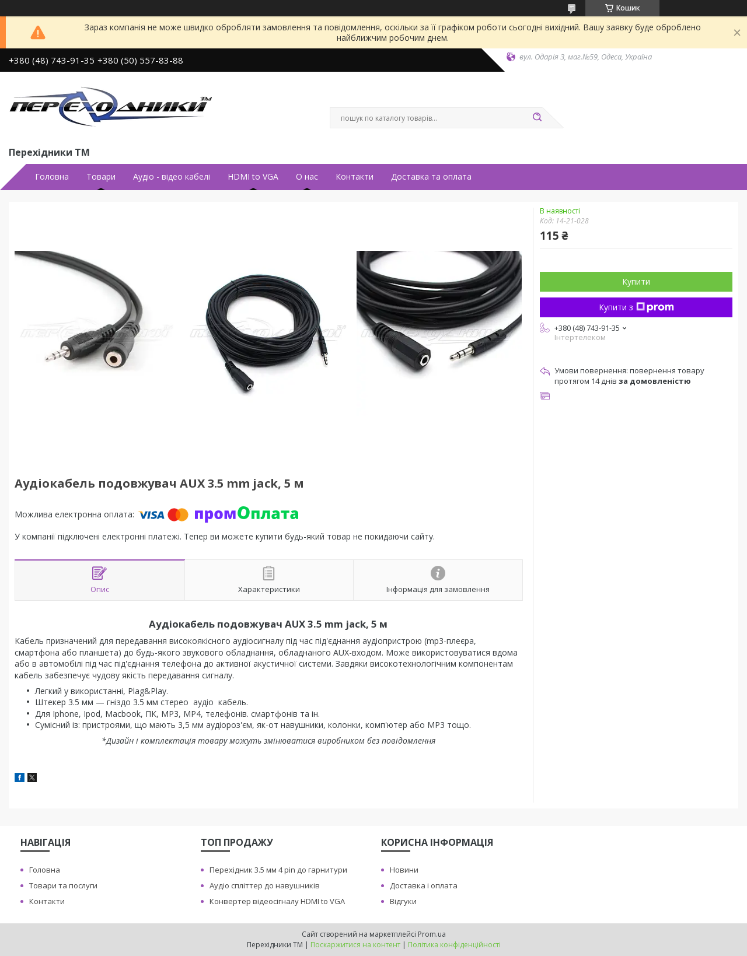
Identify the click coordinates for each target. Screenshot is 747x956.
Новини (404, 869)
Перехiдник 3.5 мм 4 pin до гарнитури (278, 869)
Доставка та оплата (431, 177)
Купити (636, 281)
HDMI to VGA (253, 177)
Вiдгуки (403, 901)
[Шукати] (537, 117)
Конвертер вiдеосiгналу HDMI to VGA (277, 901)
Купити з (636, 307)
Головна (52, 177)
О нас (307, 177)
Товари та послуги (63, 885)
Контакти (355, 177)
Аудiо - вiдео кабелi (171, 177)
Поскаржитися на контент (355, 945)
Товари (101, 177)
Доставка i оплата (424, 885)
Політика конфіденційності (454, 945)
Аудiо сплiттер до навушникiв (265, 885)
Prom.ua (432, 934)
